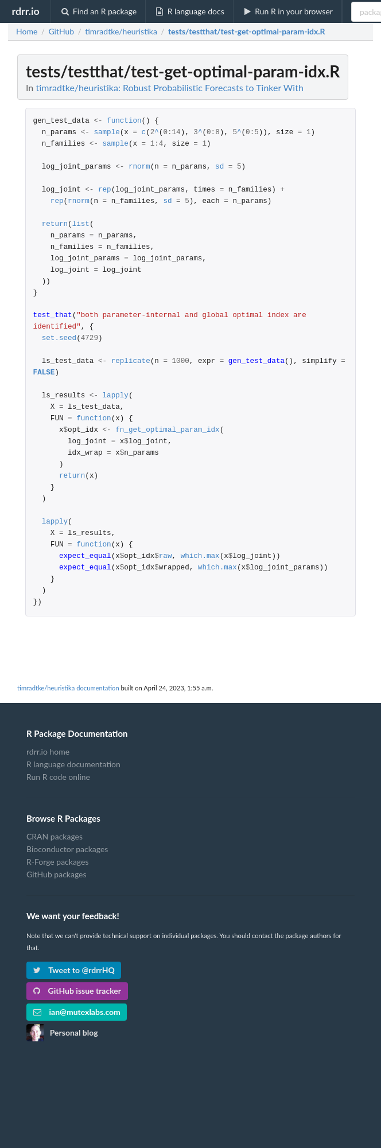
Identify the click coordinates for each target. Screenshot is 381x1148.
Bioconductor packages (67, 849)
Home (26, 32)
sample (106, 133)
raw (165, 556)
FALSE (44, 373)
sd (219, 167)
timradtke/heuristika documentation (68, 688)
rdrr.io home (47, 751)
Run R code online (58, 777)
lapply (116, 396)
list (81, 224)
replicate (130, 361)
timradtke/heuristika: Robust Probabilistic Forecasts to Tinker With (169, 87)
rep (104, 190)
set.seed (59, 338)
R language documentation (73, 764)
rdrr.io (25, 11)
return (55, 224)
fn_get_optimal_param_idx (167, 430)
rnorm (139, 167)
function (124, 121)
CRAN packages (54, 836)
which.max (200, 556)
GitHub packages (56, 874)
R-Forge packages (57, 861)
